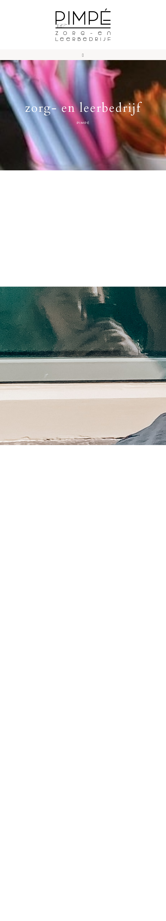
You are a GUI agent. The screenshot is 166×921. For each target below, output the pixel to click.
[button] (83, 67)
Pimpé (83, 31)
